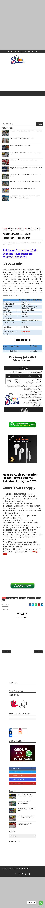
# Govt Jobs (22, 601)
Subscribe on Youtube (23, 789)
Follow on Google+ (23, 781)
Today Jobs (38, 228)
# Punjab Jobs (31, 601)
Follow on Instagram (23, 785)
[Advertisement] (22, 12)
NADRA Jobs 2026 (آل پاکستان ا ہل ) (22, 138)
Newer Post (6, 657)
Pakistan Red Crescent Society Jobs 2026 (23, 160)
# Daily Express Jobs (12, 601)
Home (4, 228)
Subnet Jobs (15, 874)
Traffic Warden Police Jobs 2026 (20, 145)
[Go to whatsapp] (41, 903)
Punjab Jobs (30, 228)
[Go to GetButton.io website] (41, 906)
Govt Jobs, (34, 246)
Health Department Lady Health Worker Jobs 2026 (26, 131)
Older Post (38, 657)
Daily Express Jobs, (26, 246)
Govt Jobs (22, 228)
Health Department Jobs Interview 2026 (23, 189)
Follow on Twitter (23, 778)
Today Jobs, (9, 247)
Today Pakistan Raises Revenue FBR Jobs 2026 (25, 181)
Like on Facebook (23, 774)
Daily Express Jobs (12, 228)
